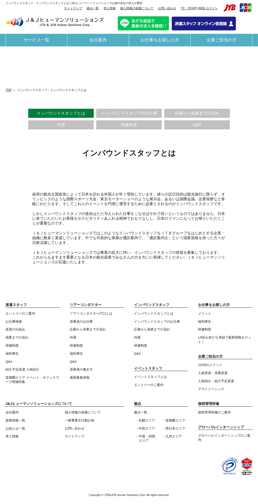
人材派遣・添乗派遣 (213, 373)
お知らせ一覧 (15, 428)
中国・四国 (148, 438)
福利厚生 (12, 353)
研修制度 (129, 125)
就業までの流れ (17, 337)
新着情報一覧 (15, 420)
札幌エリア (147, 420)
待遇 (61, 125)
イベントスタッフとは (150, 377)
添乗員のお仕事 (81, 321)
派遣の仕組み (15, 329)
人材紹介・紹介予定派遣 (216, 381)
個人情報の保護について (136, 8)
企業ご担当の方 (222, 40)
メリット (204, 313)
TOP (9, 90)
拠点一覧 (93, 8)
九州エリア (174, 436)
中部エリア (147, 428)
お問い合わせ (167, 8)
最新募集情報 (79, 377)
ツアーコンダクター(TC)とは (91, 313)
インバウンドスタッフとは (61, 113)
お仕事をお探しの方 (160, 40)
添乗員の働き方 (81, 369)
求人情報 (110, 8)
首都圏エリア (175, 420)
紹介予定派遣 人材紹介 (22, 369)
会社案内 (98, 40)
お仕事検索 (14, 321)
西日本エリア (175, 428)
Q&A (197, 125)
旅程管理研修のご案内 (214, 412)
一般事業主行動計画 (79, 420)
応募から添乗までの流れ (88, 329)
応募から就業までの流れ (197, 113)
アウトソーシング (211, 389)
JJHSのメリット (210, 365)
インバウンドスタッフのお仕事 (129, 113)
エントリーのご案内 (20, 313)
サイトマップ (73, 8)
